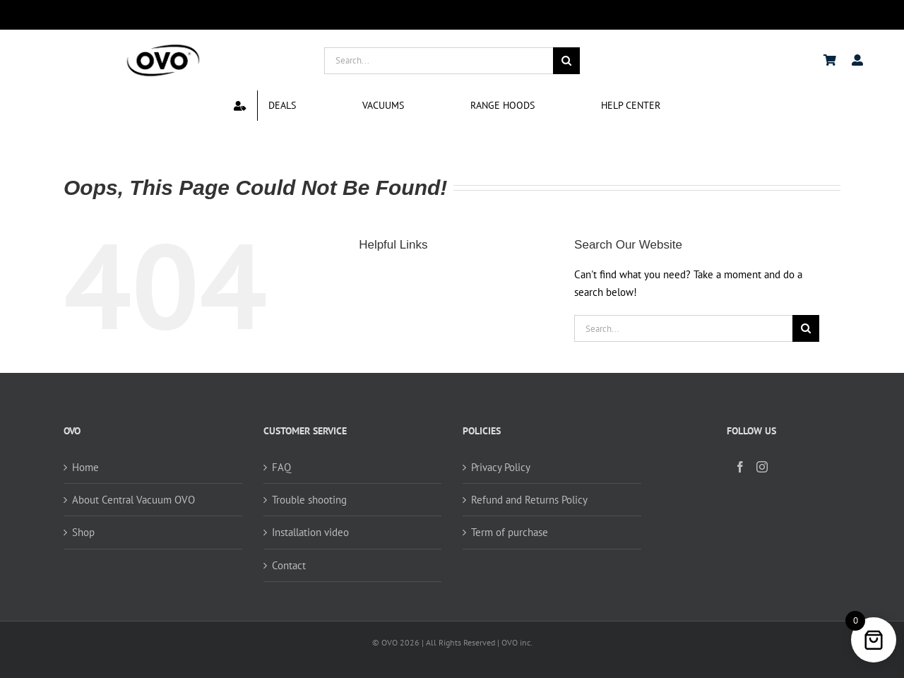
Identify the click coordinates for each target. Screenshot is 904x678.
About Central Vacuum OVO (133, 499)
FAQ (281, 467)
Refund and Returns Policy (529, 499)
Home (85, 467)
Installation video (310, 532)
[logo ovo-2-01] (163, 46)
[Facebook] (740, 466)
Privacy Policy (500, 467)
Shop (83, 532)
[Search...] (438, 60)
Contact (289, 565)
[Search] (566, 60)
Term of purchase (509, 532)
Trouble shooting (309, 499)
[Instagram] (762, 466)
